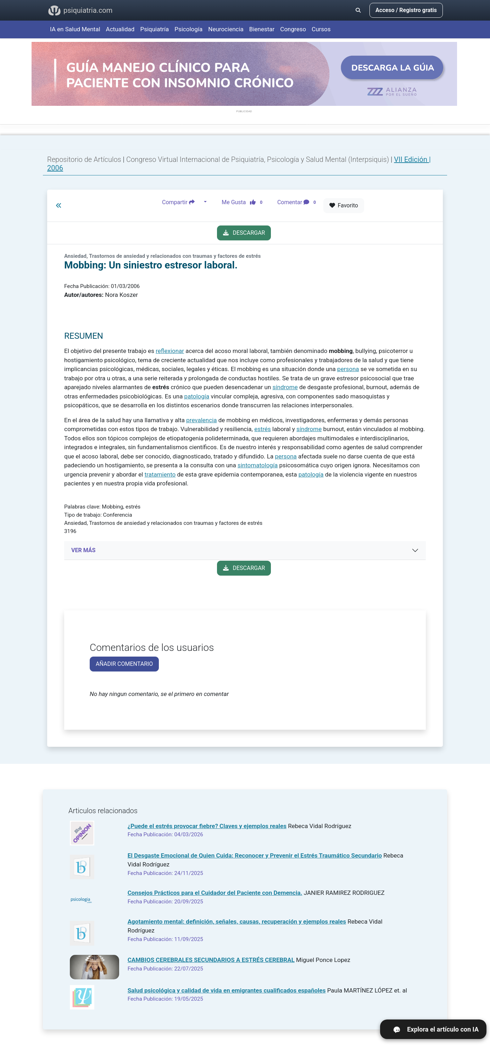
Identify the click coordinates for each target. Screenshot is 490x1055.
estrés (262, 429)
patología (197, 396)
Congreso (293, 29)
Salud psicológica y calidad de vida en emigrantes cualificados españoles (227, 990)
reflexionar (170, 350)
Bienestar (262, 29)
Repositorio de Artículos (84, 159)
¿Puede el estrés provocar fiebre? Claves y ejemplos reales (207, 826)
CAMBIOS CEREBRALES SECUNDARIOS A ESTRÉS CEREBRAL (211, 959)
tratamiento (160, 474)
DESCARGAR (244, 232)
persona (348, 368)
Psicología (188, 29)
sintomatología (258, 465)
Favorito (343, 205)
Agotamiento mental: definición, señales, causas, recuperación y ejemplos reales (237, 921)
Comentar (298, 202)
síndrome (285, 387)
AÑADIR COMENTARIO (124, 663)
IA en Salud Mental (75, 29)
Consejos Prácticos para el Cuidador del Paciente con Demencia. (215, 892)
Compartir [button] (182, 202)
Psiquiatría (154, 29)
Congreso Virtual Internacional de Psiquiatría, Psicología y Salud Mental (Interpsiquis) (258, 159)
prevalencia (201, 420)
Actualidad (120, 29)
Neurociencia (226, 29)
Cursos (321, 29)
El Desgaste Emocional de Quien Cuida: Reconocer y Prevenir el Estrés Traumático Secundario (255, 855)
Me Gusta (244, 202)
